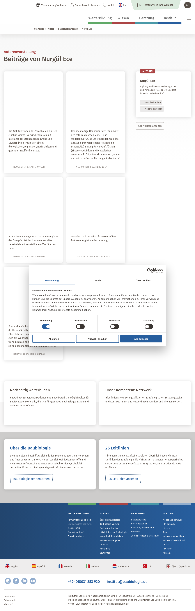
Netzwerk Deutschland (173, 536)
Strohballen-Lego (44, 119)
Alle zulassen (141, 339)
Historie (166, 528)
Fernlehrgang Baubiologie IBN (34, 414)
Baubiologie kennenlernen (31, 479)
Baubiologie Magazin (68, 29)
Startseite (39, 29)
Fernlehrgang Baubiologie (80, 520)
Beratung (146, 18)
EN (124, 5)
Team (165, 532)
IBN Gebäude (169, 524)
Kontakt (111, 5)
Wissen (123, 18)
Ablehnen (53, 339)
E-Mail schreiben (153, 102)
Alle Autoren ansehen (150, 125)
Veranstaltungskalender (54, 5)
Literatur (103, 544)
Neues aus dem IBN (172, 520)
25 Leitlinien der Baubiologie (113, 532)
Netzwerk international (174, 540)
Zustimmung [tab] (52, 280)
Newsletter (104, 553)
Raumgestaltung (75, 532)
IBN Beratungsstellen (123, 414)
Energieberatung (76, 536)
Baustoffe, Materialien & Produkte (142, 529)
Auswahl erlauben (97, 339)
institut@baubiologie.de (127, 582)
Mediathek (104, 548)
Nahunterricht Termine (87, 5)
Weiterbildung (100, 18)
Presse (166, 544)
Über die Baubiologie (109, 520)
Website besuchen (153, 109)
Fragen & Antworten (109, 528)
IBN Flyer (167, 548)
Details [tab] (97, 280)
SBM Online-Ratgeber (109, 540)
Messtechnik (74, 528)
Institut (170, 18)
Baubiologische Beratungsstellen (139, 521)
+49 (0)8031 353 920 (84, 582)
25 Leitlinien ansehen (123, 479)
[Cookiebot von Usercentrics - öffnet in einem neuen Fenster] (149, 270)
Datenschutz (10, 600)
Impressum (9, 596)
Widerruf (8, 604)
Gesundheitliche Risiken (111, 536)
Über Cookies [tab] (143, 280)
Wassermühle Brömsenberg (98, 225)
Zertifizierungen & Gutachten (145, 536)
